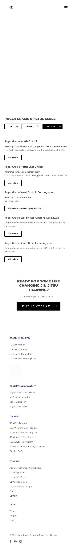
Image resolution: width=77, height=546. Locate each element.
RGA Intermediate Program (23, 437)
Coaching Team (17, 472)
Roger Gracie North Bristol (22, 392)
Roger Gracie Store (19, 406)
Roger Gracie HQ (18, 402)
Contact (13, 496)
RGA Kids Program (18, 423)
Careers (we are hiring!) (21, 486)
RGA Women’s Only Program (23, 428)
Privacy (13, 516)
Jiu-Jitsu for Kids (17, 345)
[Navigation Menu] (65, 7)
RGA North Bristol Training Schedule (27, 446)
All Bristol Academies (20, 397)
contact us (9, 226)
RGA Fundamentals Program (23, 432)
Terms (12, 511)
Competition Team (19, 482)
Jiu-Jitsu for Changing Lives (23, 359)
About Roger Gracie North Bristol (25, 468)
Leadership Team (18, 477)
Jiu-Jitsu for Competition (21, 354)
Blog (12, 491)
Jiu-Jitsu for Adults (18, 349)
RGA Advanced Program (21, 442)
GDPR (12, 520)
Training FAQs (16, 451)
